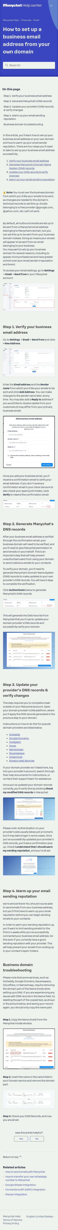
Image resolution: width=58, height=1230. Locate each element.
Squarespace (16, 753)
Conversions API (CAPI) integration (25, 1189)
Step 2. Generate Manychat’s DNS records (28, 101)
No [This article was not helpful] (37, 1138)
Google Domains (19, 738)
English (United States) (40, 1216)
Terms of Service (12, 1220)
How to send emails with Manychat (25, 1171)
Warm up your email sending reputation (32, 179)
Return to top (12, 1156)
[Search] (29, 65)
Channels (26, 20)
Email (36, 20)
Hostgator (15, 742)
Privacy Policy (11, 1223)
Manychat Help (11, 20)
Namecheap (16, 749)
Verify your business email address (29, 161)
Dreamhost (15, 757)
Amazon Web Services (21, 760)
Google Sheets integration (20, 1185)
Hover (12, 745)
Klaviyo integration (16, 1194)
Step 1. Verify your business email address (28, 96)
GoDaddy (14, 734)
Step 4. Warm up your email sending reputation (24, 117)
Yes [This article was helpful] (21, 1138)
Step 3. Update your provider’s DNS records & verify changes (29, 108)
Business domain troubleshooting (23, 124)
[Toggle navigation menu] (51, 5)
